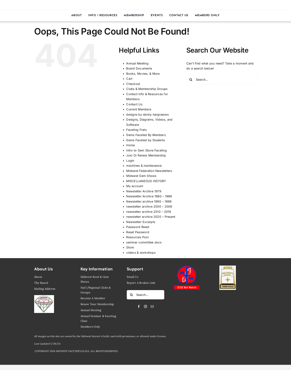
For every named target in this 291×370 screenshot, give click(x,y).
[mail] (152, 306)
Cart (129, 78)
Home (130, 145)
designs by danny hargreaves (147, 114)
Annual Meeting (137, 63)
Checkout (133, 84)
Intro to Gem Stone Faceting (146, 150)
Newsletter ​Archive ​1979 (143, 191)
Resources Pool (137, 237)
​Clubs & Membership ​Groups (146, 89)
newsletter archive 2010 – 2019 (148, 212)
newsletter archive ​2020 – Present (150, 217)
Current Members (138, 109)
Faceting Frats (136, 130)
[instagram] (145, 306)
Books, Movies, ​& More (143, 73)
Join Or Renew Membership (146, 155)
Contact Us (134, 104)
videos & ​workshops (140, 252)
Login (130, 160)
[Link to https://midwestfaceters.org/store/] (270, 5)
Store (130, 247)
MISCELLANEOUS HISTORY (146, 181)
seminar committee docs (143, 242)
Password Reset (137, 227)
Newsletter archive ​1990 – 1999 (148, 201)
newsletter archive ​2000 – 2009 (149, 206)
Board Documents (139, 68)
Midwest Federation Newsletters (149, 171)
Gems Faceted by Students (145, 140)
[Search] (191, 79)
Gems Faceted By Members (146, 135)
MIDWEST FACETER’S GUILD (146, 5)
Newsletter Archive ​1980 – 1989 (149, 196)
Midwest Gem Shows (141, 176)
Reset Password (137, 232)
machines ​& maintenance (144, 165)
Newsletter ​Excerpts (140, 222)
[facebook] (138, 306)
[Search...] (221, 79)
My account (134, 186)
